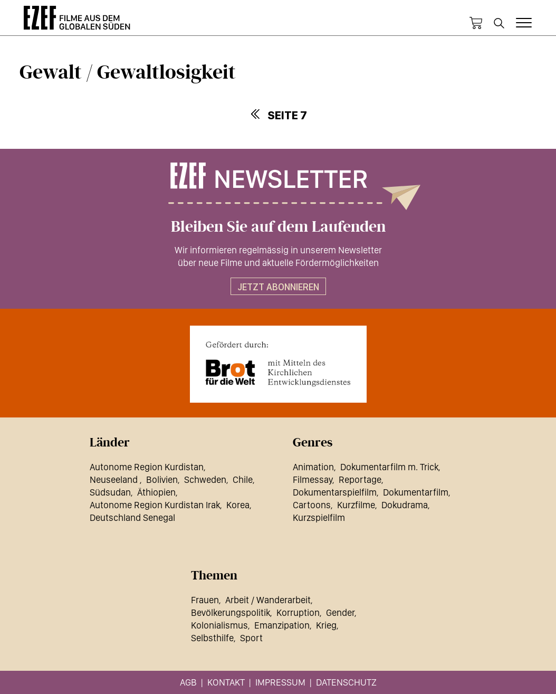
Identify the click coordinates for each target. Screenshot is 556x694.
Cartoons (312, 504)
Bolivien (162, 479)
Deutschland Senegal (132, 517)
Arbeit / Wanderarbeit (268, 599)
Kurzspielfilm (319, 517)
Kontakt (226, 682)
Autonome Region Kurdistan (147, 466)
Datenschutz (346, 682)
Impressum (280, 682)
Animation (313, 466)
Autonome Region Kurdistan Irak (155, 504)
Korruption (298, 612)
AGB (188, 682)
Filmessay (312, 479)
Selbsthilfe (212, 637)
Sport (251, 637)
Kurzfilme (356, 504)
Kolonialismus (219, 625)
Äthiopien (156, 492)
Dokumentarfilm (415, 492)
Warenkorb (475, 23)
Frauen (205, 599)
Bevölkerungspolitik (230, 612)
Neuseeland (115, 479)
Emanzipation (282, 625)
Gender (340, 612)
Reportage (360, 479)
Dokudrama (404, 504)
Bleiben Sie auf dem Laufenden (278, 226)
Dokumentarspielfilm (335, 492)
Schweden (205, 479)
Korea (238, 504)
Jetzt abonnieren (278, 286)
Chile (243, 479)
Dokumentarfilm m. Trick (389, 466)
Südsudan (110, 492)
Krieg (326, 625)
